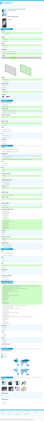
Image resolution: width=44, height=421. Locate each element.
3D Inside (29, 57)
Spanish (9, 414)
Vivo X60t (10, 19)
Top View (21, 57)
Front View (37, 57)
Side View (5, 57)
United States (10, 412)
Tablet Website (26, 414)
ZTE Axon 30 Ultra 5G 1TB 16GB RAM (16, 9)
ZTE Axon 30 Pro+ (12, 10)
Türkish (34, 412)
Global (2, 412)
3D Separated (13, 57)
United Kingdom (20, 412)
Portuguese (17, 414)
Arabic (2, 414)
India (28, 412)
